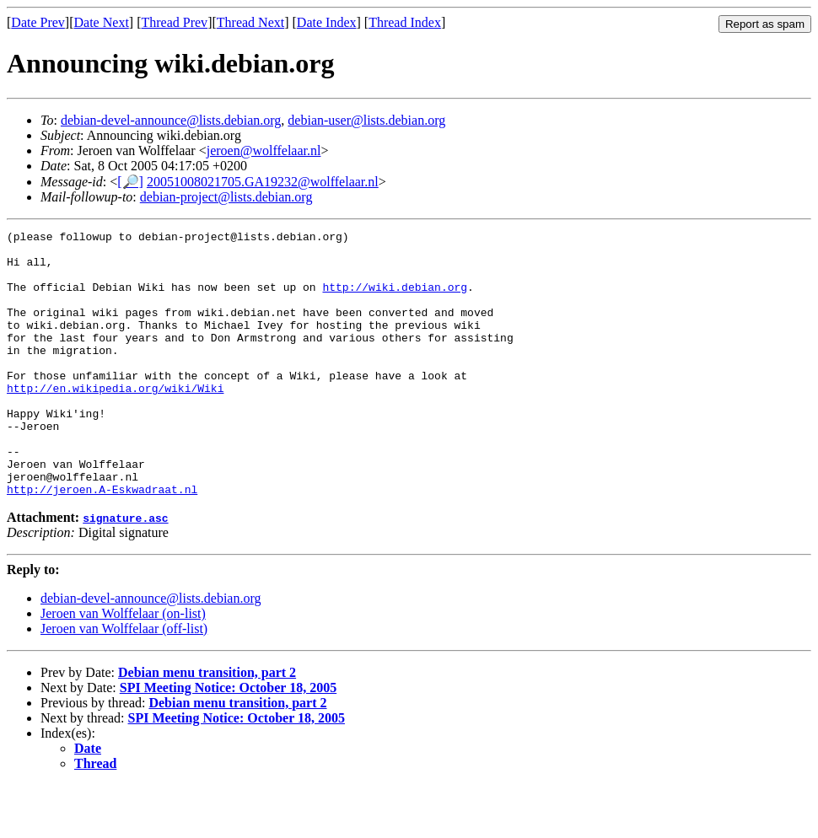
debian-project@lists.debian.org (226, 197)
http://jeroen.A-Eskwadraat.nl (102, 542)
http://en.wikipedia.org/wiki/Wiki (115, 420)
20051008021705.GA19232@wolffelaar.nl (263, 182)
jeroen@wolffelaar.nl (264, 150)
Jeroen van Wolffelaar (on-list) (123, 666)
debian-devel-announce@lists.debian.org (171, 120)
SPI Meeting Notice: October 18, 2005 (228, 740)
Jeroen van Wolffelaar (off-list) (123, 681)
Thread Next (250, 22)
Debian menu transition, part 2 (207, 725)
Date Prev (38, 22)
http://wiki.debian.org (394, 299)
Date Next (101, 22)
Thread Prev (174, 22)
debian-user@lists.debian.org (366, 120)
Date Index (327, 22)
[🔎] (130, 182)
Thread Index (405, 22)
